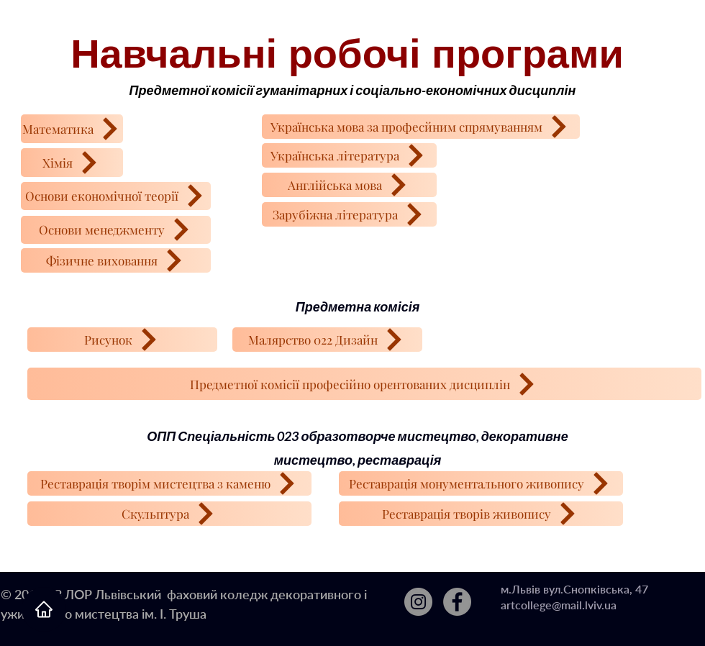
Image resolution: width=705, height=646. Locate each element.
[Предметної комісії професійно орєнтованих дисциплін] (364, 384)
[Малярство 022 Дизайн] (327, 339)
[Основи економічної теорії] (116, 196)
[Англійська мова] (349, 185)
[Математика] (72, 128)
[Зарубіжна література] (349, 214)
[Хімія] (72, 162)
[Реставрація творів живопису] (481, 513)
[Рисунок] (122, 339)
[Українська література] (349, 155)
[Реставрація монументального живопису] (481, 483)
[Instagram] (418, 602)
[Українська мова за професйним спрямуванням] (421, 126)
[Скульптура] (169, 513)
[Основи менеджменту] (116, 230)
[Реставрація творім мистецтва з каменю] (169, 483)
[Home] (44, 609)
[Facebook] (457, 602)
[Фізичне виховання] (116, 260)
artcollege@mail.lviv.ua (559, 604)
